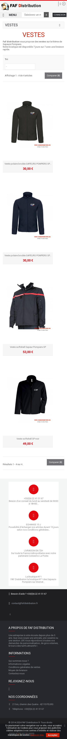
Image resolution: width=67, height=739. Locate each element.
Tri (6, 59)
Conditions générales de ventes (24, 667)
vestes (42, 41)
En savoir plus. (37, 735)
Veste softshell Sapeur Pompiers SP (28, 347)
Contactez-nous (17, 673)
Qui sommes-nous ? (19, 661)
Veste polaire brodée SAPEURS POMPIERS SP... (28, 163)
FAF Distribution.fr (31, 722)
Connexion (59, 15)
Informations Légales (19, 664)
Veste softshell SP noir (28, 438)
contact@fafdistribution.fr (24, 603)
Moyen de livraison (18, 670)
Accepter (52, 735)
